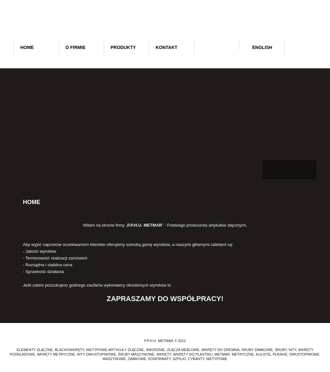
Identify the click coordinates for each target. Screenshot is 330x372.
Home (27, 47)
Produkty (123, 47)
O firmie (75, 47)
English (259, 47)
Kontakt (166, 47)
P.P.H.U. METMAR (164, 21)
